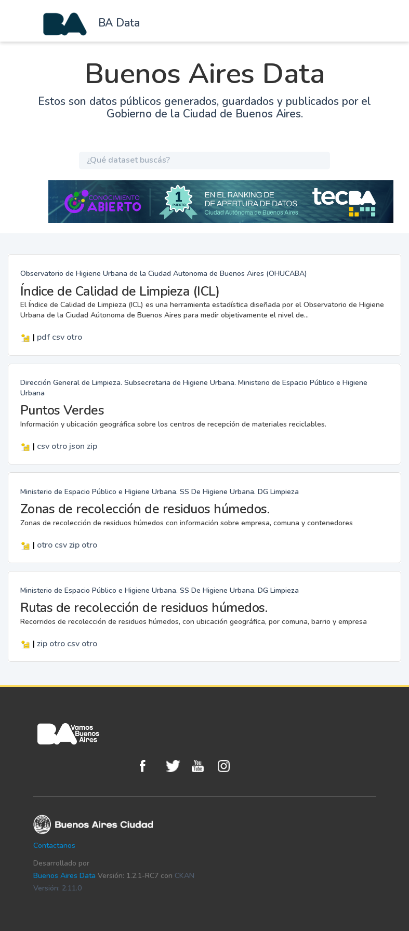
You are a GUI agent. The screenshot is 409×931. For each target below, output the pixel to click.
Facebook (150, 766)
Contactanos (54, 845)
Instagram (228, 766)
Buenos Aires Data (64, 876)
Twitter (176, 766)
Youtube (202, 766)
